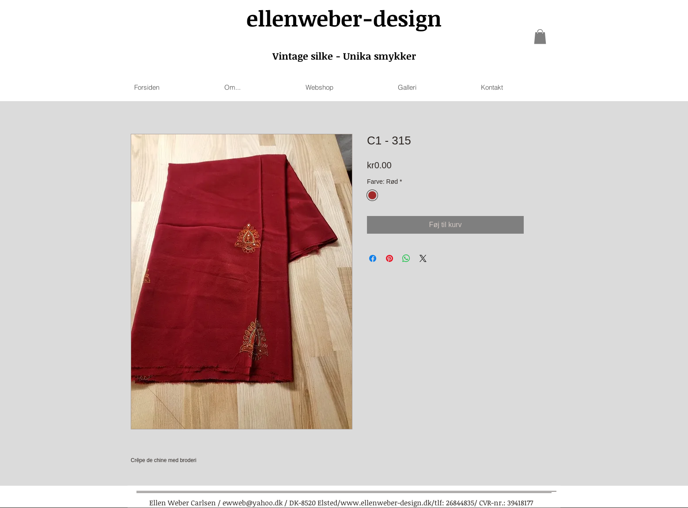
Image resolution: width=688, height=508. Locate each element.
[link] (540, 36)
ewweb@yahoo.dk (253, 503)
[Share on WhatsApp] (406, 258)
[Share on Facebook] (372, 258)
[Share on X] (423, 258)
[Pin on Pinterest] (389, 258)
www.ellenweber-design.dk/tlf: (392, 503)
